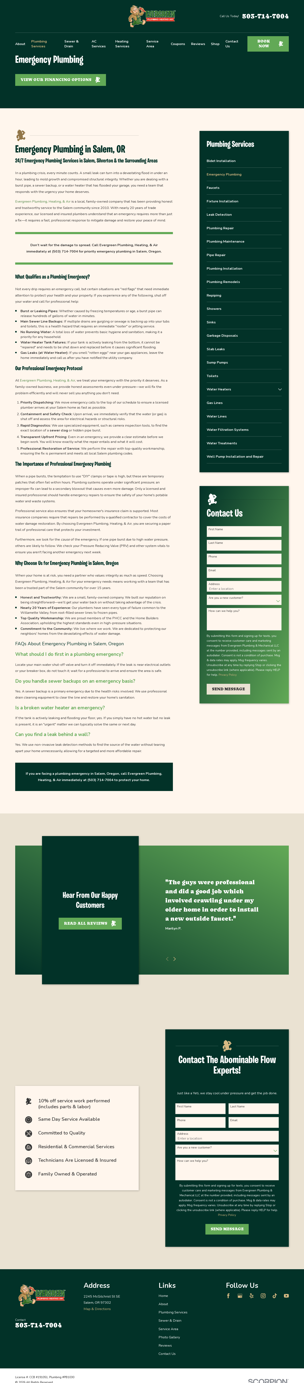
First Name (216, 529)
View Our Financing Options (60, 80)
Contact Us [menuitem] (231, 44)
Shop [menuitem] (215, 43)
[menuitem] (244, 163)
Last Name (216, 543)
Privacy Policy (228, 675)
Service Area (168, 1329)
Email (212, 570)
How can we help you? (224, 611)
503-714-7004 (265, 16)
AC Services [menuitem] (99, 44)
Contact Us (167, 1353)
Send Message (228, 689)
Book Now (270, 43)
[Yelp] (251, 1295)
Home (163, 1295)
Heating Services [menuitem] (122, 44)
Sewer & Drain (170, 1320)
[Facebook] (228, 1295)
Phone (213, 557)
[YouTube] (286, 1295)
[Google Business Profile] (240, 1295)
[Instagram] (263, 1295)
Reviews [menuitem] (198, 43)
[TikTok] (274, 1295)
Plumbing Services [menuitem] (39, 44)
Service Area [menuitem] (152, 44)
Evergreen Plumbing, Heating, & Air (43, 201)
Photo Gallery (169, 1337)
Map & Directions (97, 1308)
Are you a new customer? (226, 598)
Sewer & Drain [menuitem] (71, 44)
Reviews (165, 1345)
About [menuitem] (20, 43)
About (163, 1304)
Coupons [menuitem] (178, 43)
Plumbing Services (173, 1312)
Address (214, 584)
